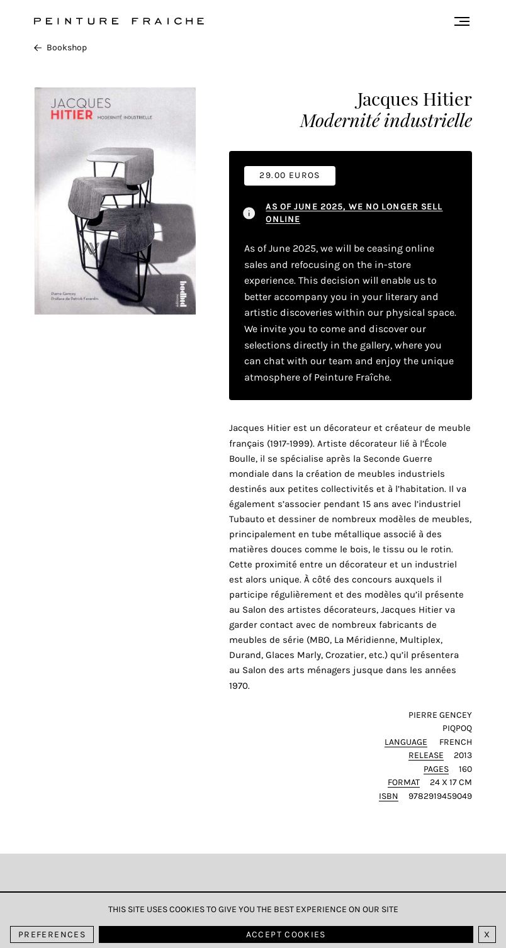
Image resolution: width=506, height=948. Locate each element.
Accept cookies (286, 934)
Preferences (52, 934)
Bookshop (60, 47)
